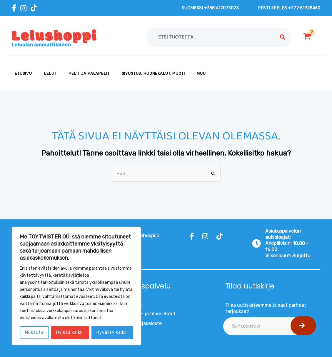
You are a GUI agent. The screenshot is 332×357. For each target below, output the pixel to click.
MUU (201, 73)
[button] (303, 325)
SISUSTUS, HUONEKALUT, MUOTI (153, 73)
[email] (268, 326)
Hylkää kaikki (70, 332)
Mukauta (34, 332)
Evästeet (132, 304)
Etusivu (23, 73)
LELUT (50, 73)
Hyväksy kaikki (112, 332)
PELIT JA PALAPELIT (89, 73)
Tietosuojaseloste (142, 323)
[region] (76, 286)
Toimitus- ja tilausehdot (149, 313)
